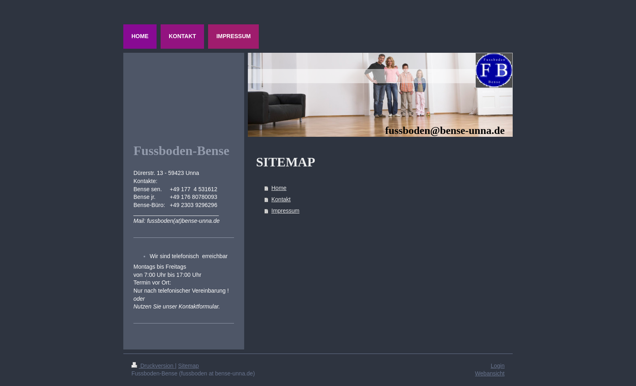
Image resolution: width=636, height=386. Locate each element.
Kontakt (280, 199)
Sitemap (188, 365)
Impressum (285, 210)
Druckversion (153, 365)
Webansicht (490, 373)
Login (498, 365)
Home (278, 188)
